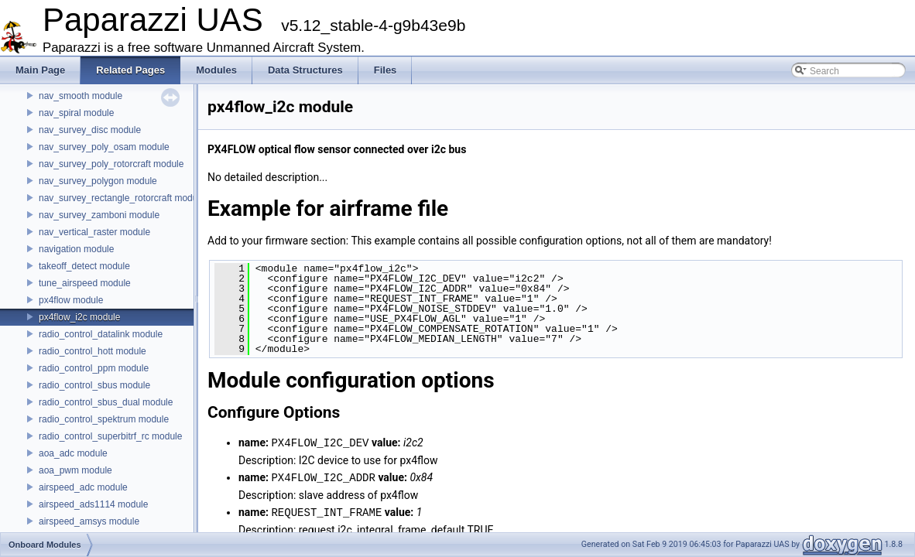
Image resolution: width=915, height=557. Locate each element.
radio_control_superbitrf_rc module (110, 436)
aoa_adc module (73, 453)
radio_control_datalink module (101, 334)
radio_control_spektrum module (104, 419)
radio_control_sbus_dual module (106, 402)
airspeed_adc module (83, 487)
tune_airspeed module (85, 283)
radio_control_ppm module (94, 368)
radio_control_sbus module (94, 385)
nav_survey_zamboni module (99, 215)
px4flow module (71, 300)
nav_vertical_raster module (94, 232)
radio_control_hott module (92, 351)
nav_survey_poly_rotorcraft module (111, 164)
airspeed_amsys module (89, 521)
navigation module (76, 249)
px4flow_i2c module (79, 317)
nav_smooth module (80, 96)
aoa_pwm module (75, 470)
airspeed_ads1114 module (93, 504)
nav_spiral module (76, 113)
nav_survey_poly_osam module (104, 147)
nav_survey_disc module (90, 130)
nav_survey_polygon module (98, 181)
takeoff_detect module (84, 266)
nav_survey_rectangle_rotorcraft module (122, 198)
